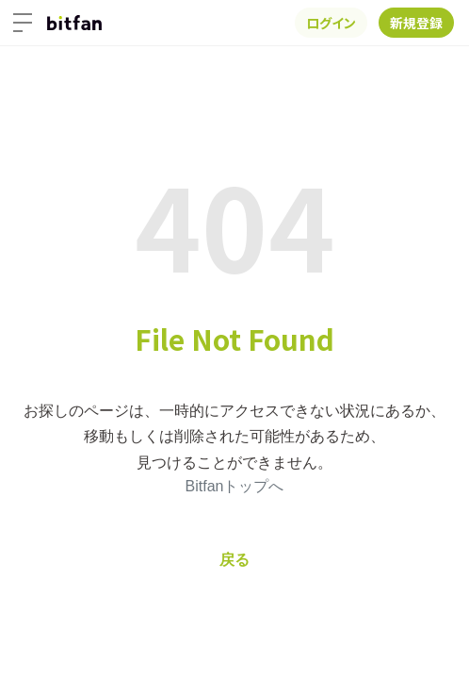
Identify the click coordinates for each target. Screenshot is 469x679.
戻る (234, 560)
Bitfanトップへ (235, 486)
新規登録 (416, 22)
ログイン (331, 22)
